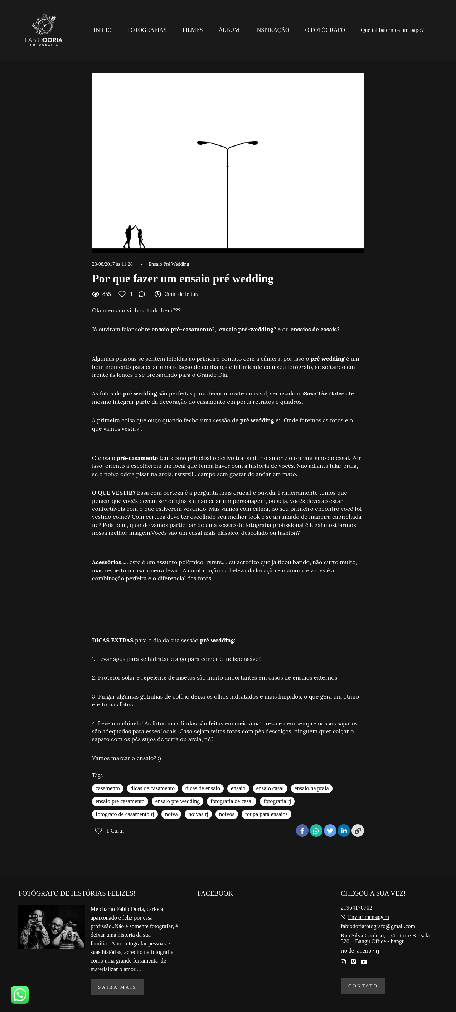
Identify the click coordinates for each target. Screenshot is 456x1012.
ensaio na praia (312, 788)
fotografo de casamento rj (125, 814)
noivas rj (198, 814)
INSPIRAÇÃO (272, 30)
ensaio (238, 788)
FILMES (193, 30)
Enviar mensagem (368, 917)
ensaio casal (270, 788)
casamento (108, 788)
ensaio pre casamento (120, 801)
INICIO (103, 30)
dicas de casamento (153, 788)
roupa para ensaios (266, 814)
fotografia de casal (231, 801)
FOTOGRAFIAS (147, 30)
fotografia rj (277, 801)
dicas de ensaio (202, 788)
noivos (226, 814)
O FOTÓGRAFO (325, 30)
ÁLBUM (229, 30)
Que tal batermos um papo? (392, 30)
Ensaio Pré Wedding (169, 264)
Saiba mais (117, 987)
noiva (171, 814)
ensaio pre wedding (177, 801)
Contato (363, 985)
